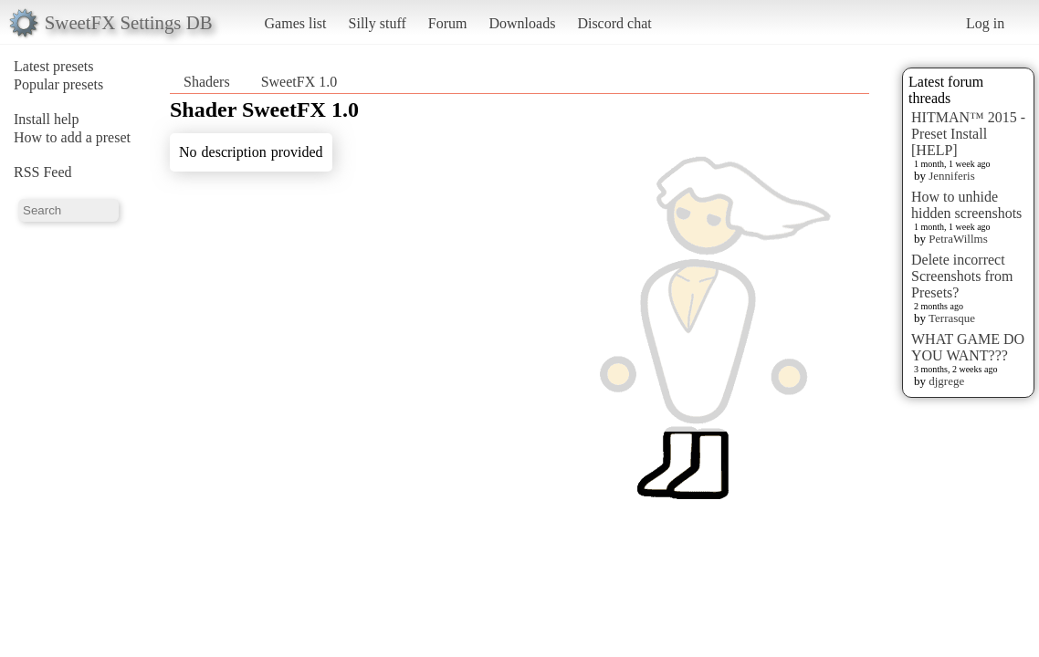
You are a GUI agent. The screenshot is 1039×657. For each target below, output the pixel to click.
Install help (46, 119)
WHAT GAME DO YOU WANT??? (967, 347)
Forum (447, 23)
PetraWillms (958, 238)
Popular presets (58, 84)
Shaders (207, 81)
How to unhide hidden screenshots (966, 205)
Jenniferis (952, 175)
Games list (296, 23)
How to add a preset (72, 137)
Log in (985, 23)
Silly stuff (377, 23)
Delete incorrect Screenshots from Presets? (962, 276)
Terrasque (952, 318)
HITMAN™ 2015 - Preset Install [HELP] (968, 134)
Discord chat (614, 23)
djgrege (946, 381)
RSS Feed (43, 172)
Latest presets (54, 66)
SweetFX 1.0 (299, 81)
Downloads (521, 23)
